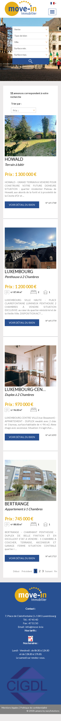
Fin (55, 571)
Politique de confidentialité (33, 707)
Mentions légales (10, 707)
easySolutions (52, 710)
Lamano (38, 710)
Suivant (49, 571)
